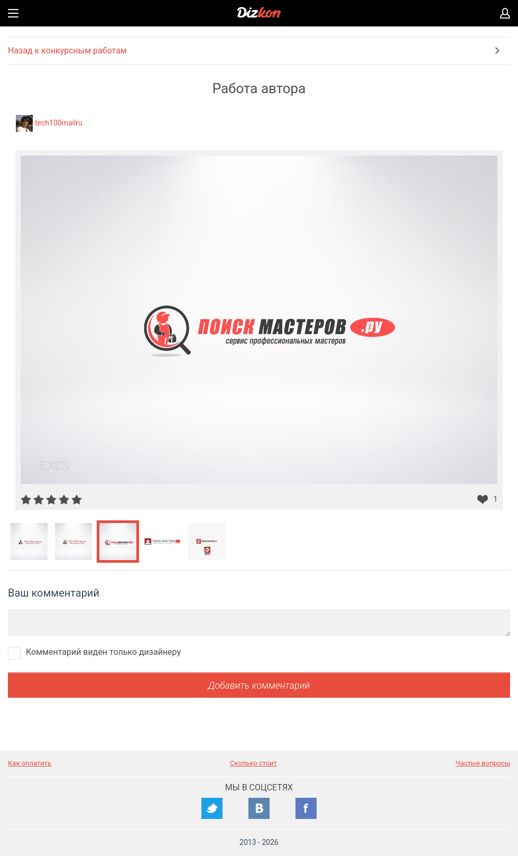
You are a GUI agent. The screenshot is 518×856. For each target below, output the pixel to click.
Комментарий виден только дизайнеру (103, 652)
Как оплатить (29, 763)
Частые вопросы (483, 763)
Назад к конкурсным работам (67, 51)
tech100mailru (58, 123)
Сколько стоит (253, 763)
